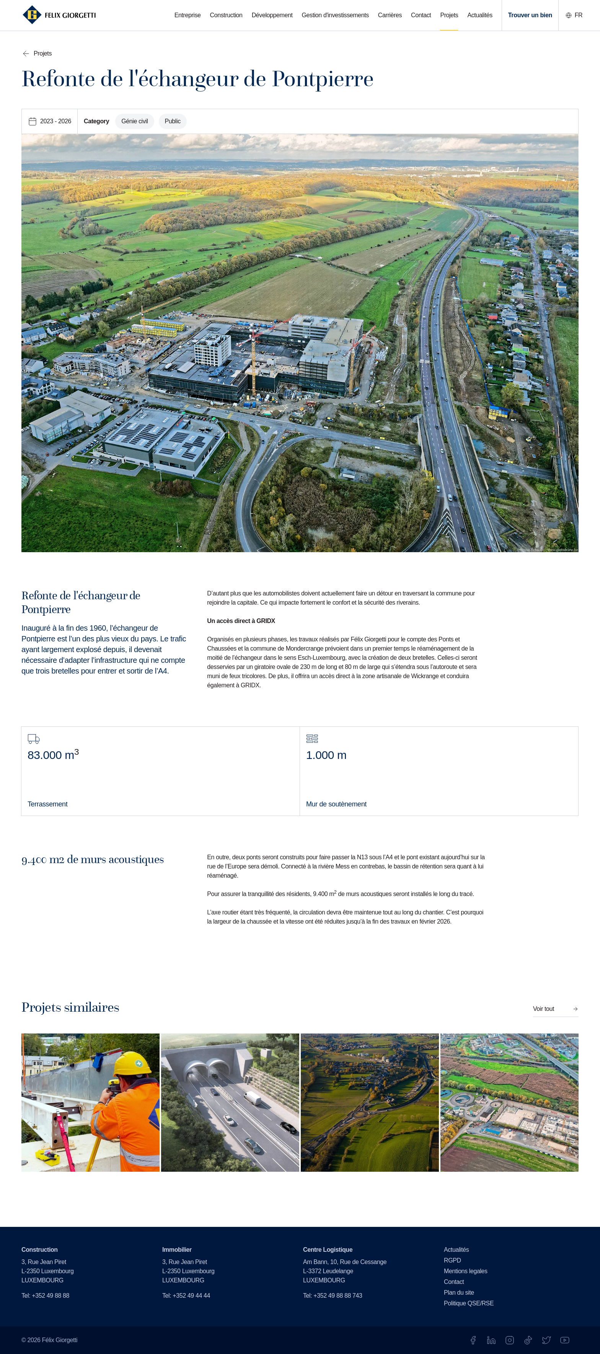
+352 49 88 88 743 (337, 1295)
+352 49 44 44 (191, 1295)
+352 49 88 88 (50, 1295)
